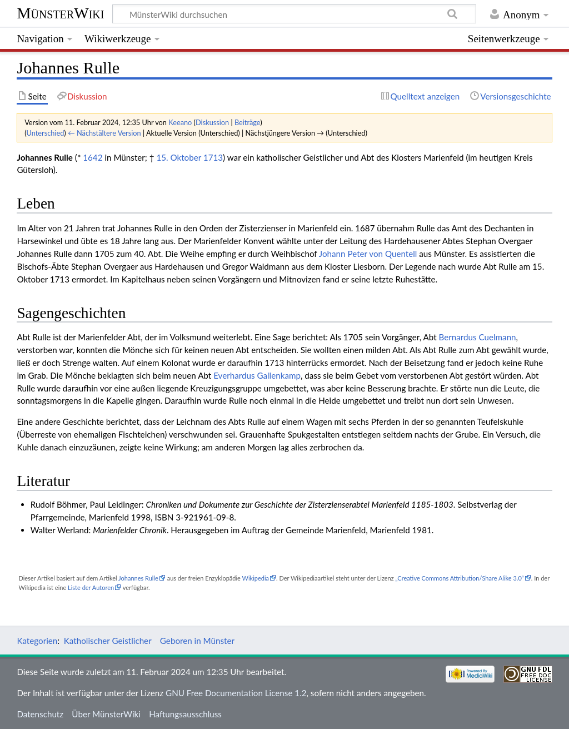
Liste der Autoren (91, 587)
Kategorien (37, 641)
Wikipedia (255, 578)
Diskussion (212, 122)
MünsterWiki (60, 13)
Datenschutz (40, 714)
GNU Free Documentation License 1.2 (236, 693)
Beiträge (247, 122)
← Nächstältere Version (104, 132)
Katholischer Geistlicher (108, 641)
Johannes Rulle (138, 578)
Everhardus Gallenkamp (257, 375)
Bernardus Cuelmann (477, 337)
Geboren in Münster (197, 641)
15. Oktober (178, 157)
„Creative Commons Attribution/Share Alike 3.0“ (459, 578)
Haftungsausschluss (185, 714)
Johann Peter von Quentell (368, 254)
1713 (213, 157)
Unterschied (45, 132)
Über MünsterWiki (106, 714)
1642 (92, 157)
